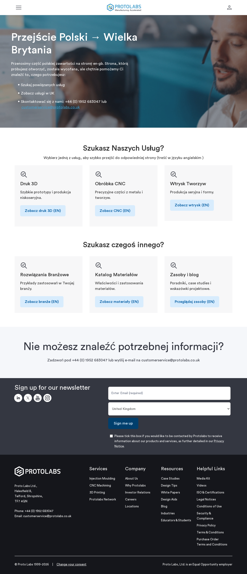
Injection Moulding (102, 478)
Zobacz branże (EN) (42, 302)
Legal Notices (206, 499)
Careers (130, 499)
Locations (132, 506)
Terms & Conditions (210, 532)
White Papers (170, 492)
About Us (131, 478)
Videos (201, 485)
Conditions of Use (209, 506)
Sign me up (123, 423)
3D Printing (97, 492)
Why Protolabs (135, 485)
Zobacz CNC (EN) (115, 211)
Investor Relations (137, 492)
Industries (168, 513)
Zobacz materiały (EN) (119, 302)
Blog (164, 506)
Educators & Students (176, 520)
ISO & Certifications (210, 492)
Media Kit (203, 478)
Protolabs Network (102, 499)
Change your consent (71, 564)
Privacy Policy (206, 525)
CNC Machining (100, 485)
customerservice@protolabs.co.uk (50, 107)
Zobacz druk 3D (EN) (43, 211)
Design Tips (169, 485)
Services (98, 469)
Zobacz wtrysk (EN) (192, 205)
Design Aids (169, 499)
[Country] (169, 408)
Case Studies (170, 478)
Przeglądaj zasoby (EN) (195, 302)
